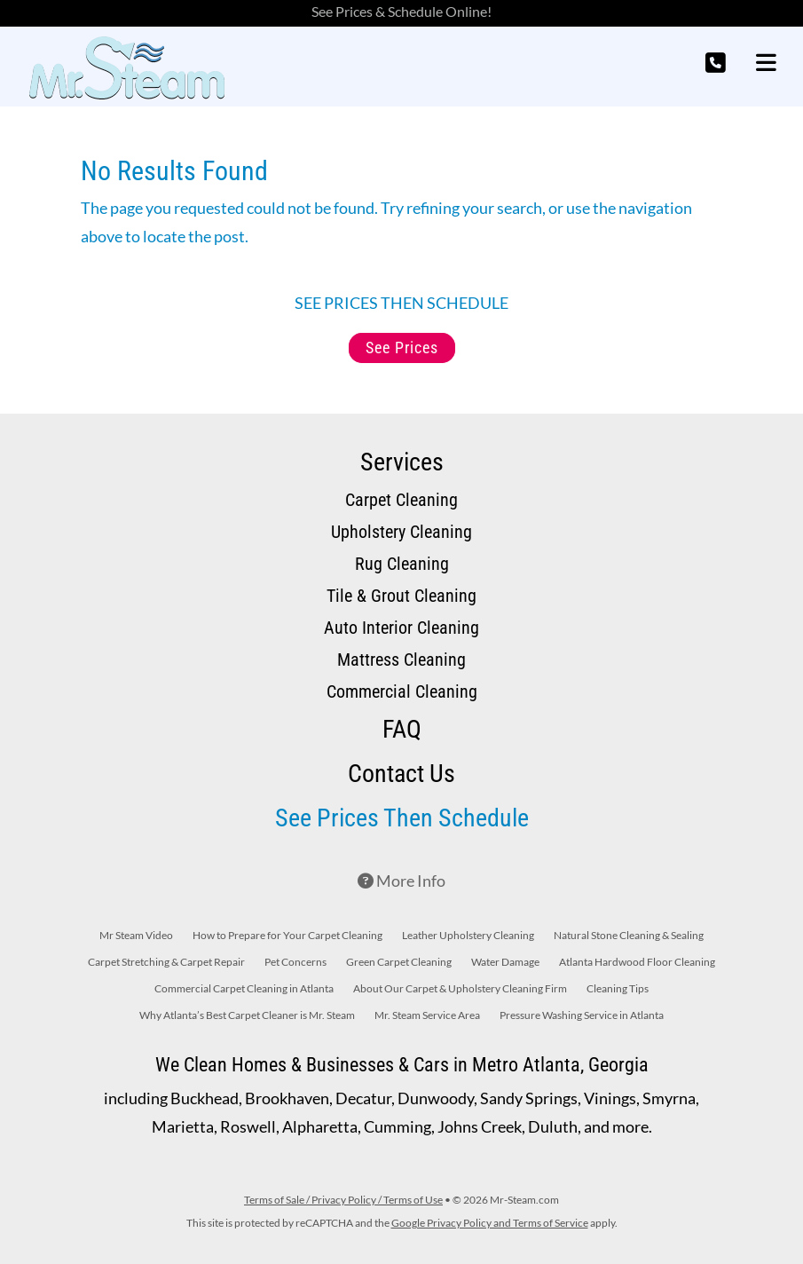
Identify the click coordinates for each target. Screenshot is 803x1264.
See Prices (402, 347)
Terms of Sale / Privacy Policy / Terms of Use (343, 1199)
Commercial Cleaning (402, 691)
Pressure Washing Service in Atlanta (582, 1015)
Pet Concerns (295, 962)
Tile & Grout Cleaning (401, 595)
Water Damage (505, 962)
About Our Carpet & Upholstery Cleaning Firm (460, 989)
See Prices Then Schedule (402, 818)
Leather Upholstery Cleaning (468, 935)
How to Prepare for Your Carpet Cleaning (287, 935)
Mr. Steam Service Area (427, 1015)
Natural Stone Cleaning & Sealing (629, 935)
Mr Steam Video (136, 935)
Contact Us (401, 773)
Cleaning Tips (618, 989)
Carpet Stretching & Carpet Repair (166, 962)
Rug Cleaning (402, 563)
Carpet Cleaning (401, 499)
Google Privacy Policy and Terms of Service (489, 1222)
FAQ (401, 729)
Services (402, 462)
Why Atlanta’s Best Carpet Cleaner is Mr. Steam (247, 1015)
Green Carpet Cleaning (399, 962)
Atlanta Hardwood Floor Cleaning (637, 962)
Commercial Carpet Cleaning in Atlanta (244, 989)
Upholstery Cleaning (401, 531)
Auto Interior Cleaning (401, 627)
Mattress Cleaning (401, 659)
